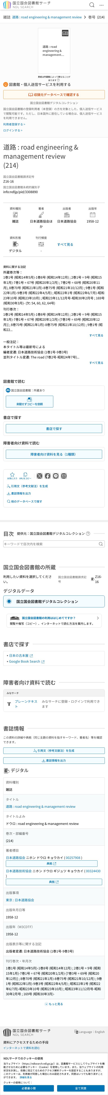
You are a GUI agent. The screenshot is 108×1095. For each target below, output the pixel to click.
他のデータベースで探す (24, 501)
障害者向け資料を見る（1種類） (54, 454)
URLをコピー (25, 476)
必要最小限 (29, 1088)
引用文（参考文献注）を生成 (27, 486)
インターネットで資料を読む (21, 1048)
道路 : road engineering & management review (47, 17)
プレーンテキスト (26, 704)
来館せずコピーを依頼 (29, 401)
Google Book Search (27, 661)
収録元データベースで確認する (53, 94)
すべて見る (65, 244)
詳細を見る (26, 1077)
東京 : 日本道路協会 (20, 899)
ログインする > (12, 130)
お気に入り (12, 476)
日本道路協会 (15, 857)
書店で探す (54, 428)
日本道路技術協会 (19, 870)
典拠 (52, 863)
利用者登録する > (14, 124)
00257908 (73, 857)
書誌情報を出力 (19, 493)
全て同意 (80, 1088)
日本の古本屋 (21, 655)
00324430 (93, 870)
